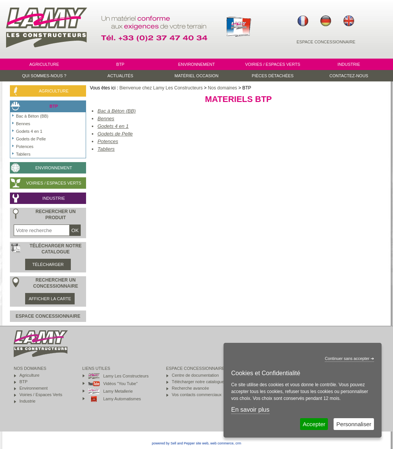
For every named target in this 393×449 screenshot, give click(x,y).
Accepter (314, 424)
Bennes (105, 118)
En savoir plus (250, 409)
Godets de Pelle (115, 134)
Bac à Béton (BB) (116, 111)
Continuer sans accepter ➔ (349, 358)
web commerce (221, 443)
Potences (107, 141)
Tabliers (106, 149)
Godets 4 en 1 (113, 126)
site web (202, 443)
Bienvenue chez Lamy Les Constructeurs (161, 88)
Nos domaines (222, 88)
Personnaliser (353, 424)
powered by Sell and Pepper (173, 443)
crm (238, 443)
